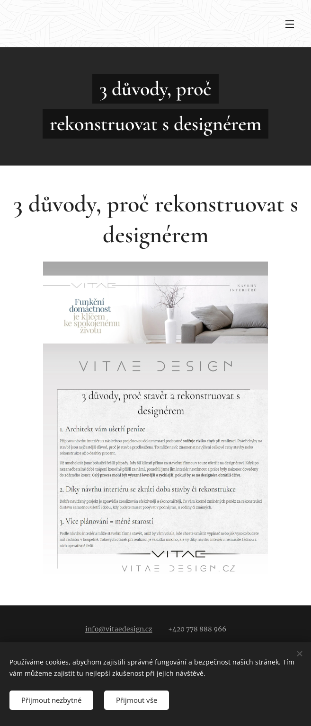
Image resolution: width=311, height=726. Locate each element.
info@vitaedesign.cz (118, 629)
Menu (289, 24)
